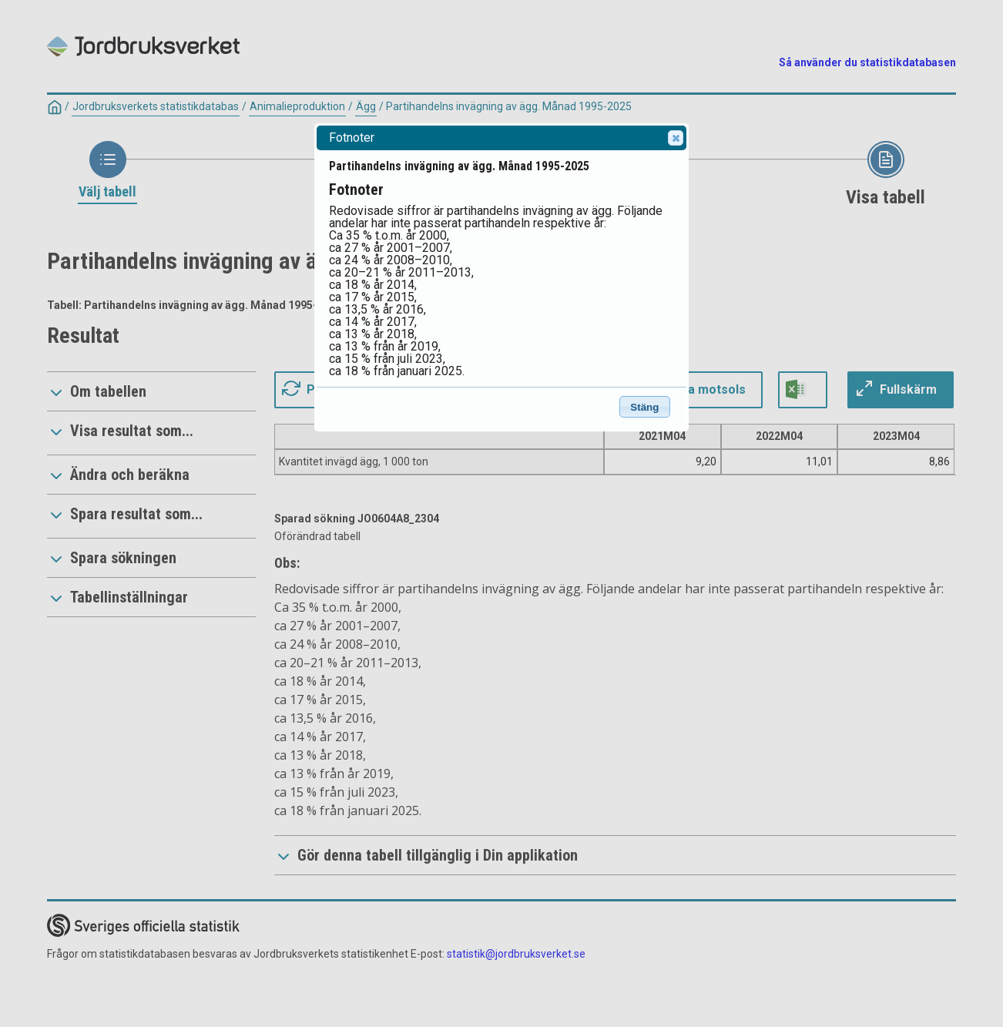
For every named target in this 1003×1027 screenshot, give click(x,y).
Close (675, 138)
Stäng (644, 407)
